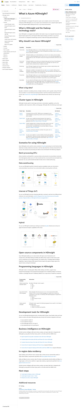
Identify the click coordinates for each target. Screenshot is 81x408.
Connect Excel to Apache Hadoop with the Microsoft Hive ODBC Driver (36, 347)
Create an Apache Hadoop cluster (58, 115)
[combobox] (9, 11)
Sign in (78, 1)
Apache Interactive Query (21, 131)
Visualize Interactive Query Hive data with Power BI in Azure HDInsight (36, 342)
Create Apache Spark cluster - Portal (29, 376)
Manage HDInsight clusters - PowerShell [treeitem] (10, 36)
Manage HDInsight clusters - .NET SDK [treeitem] (10, 33)
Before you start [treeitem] (8, 20)
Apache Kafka (22, 134)
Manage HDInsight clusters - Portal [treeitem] (10, 26)
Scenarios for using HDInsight (31, 94)
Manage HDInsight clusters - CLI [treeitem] (10, 30)
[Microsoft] (2, 2)
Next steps (68, 32)
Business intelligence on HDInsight (70, 28)
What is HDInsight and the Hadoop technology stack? (71, 12)
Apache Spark (22, 118)
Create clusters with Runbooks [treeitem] (10, 39)
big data (48, 70)
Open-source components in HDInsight (71, 21)
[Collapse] (15, 8)
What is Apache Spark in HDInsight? (40, 121)
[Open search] (75, 2)
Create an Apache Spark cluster (57, 120)
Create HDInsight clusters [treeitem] (9, 24)
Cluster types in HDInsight (71, 17)
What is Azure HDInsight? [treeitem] (10, 18)
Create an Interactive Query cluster (57, 131)
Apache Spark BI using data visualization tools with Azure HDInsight (36, 336)
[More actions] (61, 9)
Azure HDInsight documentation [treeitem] (9, 13)
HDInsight (30, 9)
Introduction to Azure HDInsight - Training (27, 389)
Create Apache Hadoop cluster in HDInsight (30, 374)
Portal (67, 5)
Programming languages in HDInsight (71, 24)
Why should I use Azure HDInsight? (70, 15)
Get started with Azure (74, 5)
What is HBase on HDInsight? (33, 127)
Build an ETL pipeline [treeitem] (8, 44)
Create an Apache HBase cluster (58, 125)
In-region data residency (70, 30)
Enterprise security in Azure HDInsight (29, 377)
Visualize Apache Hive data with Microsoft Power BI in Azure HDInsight (36, 339)
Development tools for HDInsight (72, 26)
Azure (24, 9)
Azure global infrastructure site (48, 356)
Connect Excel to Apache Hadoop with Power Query (32, 345)
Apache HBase (22, 123)
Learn (20, 9)
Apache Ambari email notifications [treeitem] (9, 42)
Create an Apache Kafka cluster (57, 136)
